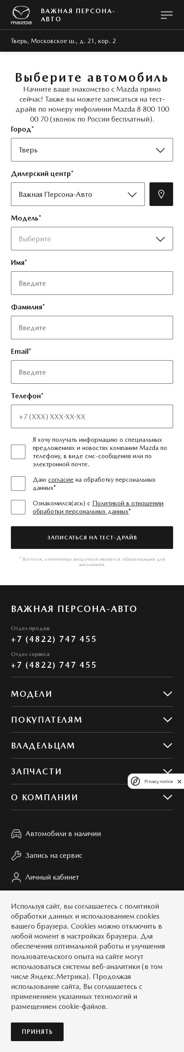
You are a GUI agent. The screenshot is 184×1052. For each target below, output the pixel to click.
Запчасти (36, 771)
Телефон (26, 395)
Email (20, 351)
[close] (179, 781)
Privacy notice (158, 781)
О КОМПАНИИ (45, 797)
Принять (37, 1031)
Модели (32, 694)
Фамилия (26, 307)
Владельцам (43, 745)
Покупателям (47, 719)
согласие (61, 479)
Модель (25, 218)
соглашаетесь (96, 906)
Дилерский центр (41, 173)
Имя (18, 262)
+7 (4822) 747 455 (54, 639)
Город (21, 129)
